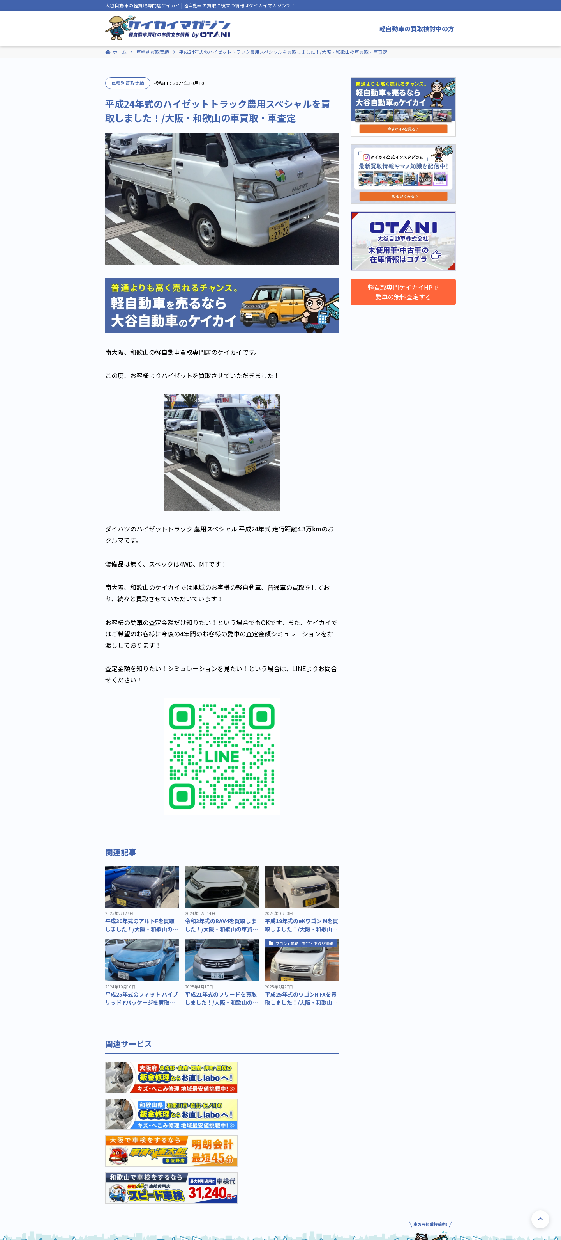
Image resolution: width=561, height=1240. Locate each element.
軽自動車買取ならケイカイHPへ (416, 1199)
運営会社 (114, 1228)
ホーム (120, 51)
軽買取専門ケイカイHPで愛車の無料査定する (403, 291)
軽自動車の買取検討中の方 (416, 28)
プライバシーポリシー (155, 1228)
